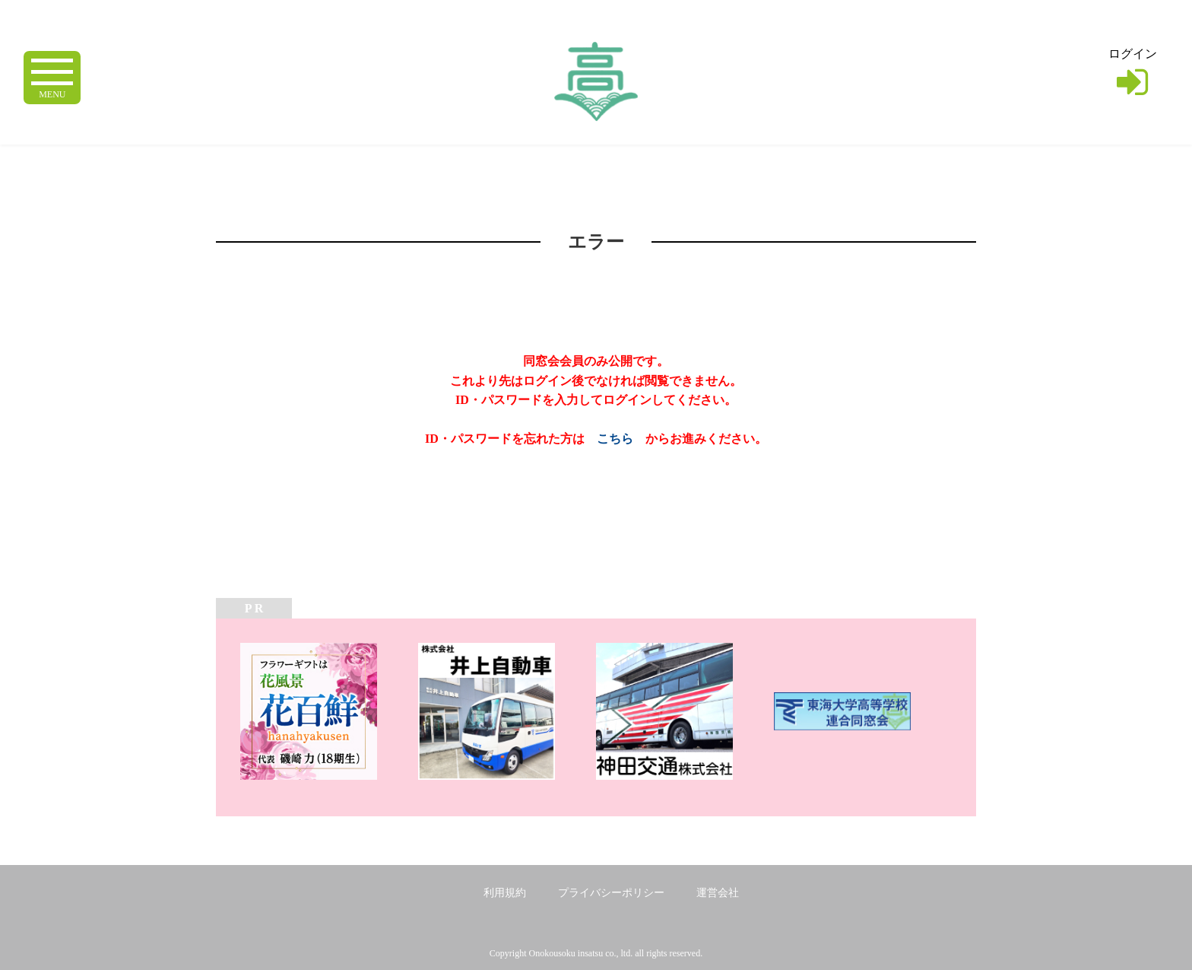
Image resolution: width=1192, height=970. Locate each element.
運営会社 (717, 892)
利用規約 (504, 892)
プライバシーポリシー (611, 892)
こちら (615, 438)
